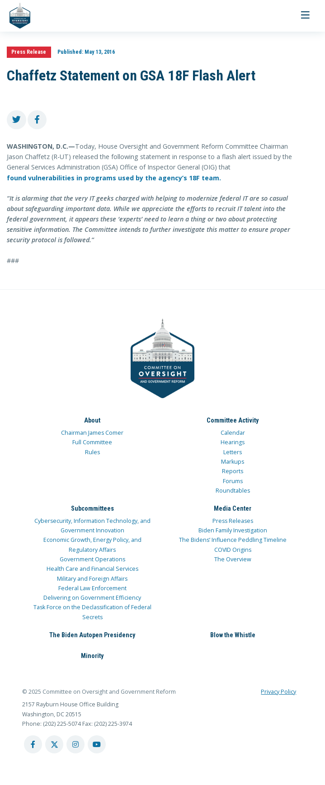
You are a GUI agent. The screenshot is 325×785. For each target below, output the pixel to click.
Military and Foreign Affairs (92, 579)
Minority (92, 655)
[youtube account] (97, 744)
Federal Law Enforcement (92, 588)
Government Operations (92, 559)
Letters (232, 452)
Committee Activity (233, 420)
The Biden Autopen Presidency (92, 635)
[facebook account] (33, 744)
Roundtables (233, 490)
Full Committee (92, 442)
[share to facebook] (37, 120)
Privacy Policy (278, 692)
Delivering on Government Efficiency (92, 598)
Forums (233, 481)
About (92, 420)
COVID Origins (232, 550)
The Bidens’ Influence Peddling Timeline (233, 540)
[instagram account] (75, 744)
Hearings (233, 442)
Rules (92, 452)
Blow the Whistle (232, 635)
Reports (232, 471)
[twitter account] (54, 744)
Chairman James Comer (92, 433)
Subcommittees (92, 508)
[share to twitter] (16, 120)
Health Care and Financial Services (92, 569)
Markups (232, 461)
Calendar (233, 433)
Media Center (232, 508)
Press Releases (232, 521)
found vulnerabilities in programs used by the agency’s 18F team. (115, 178)
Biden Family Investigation (232, 530)
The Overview (232, 559)
